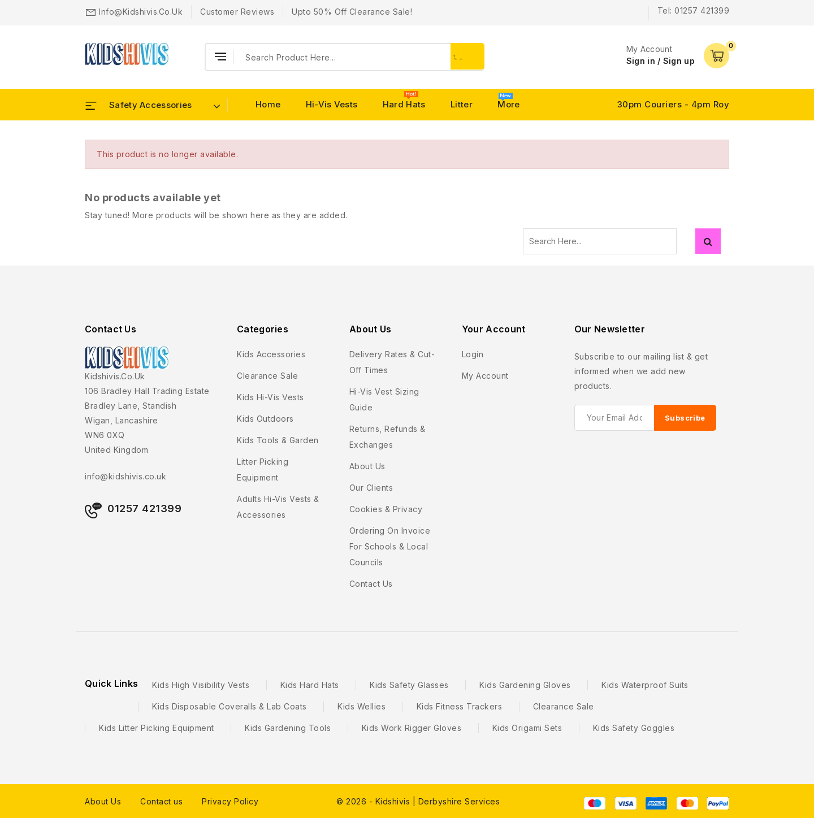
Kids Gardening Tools (288, 728)
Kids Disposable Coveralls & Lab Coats (229, 706)
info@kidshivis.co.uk (141, 11)
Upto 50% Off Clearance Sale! (352, 11)
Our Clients (371, 487)
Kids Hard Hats (309, 685)
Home (268, 104)
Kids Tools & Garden (278, 440)
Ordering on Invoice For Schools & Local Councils (390, 546)
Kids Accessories (271, 354)
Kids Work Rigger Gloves (412, 728)
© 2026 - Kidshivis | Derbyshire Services (418, 801)
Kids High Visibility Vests (200, 685)
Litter (462, 104)
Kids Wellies (361, 706)
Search (708, 241)
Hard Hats (404, 104)
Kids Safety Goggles (634, 728)
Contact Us (110, 329)
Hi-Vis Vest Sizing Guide (384, 399)
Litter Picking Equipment (262, 469)
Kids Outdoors (265, 418)
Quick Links (111, 683)
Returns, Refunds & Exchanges (387, 436)
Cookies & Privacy (386, 509)
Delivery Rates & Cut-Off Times (392, 362)
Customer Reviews (237, 11)
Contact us (371, 583)
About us (367, 466)
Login (473, 354)
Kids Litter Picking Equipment (156, 728)
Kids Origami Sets (527, 728)
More (508, 104)
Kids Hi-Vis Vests (270, 397)
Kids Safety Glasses (409, 685)
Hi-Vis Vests (332, 104)
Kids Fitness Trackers (460, 706)
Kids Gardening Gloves (525, 685)
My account (485, 375)
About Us (103, 801)
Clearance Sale (267, 375)
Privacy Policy (230, 801)
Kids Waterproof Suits (645, 685)
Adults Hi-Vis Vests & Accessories (278, 507)
